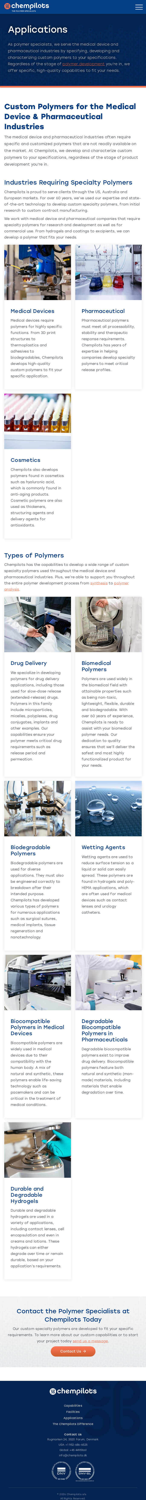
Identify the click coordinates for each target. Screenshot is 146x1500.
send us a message (90, 1341)
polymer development (83, 64)
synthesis (99, 583)
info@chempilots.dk (73, 1455)
